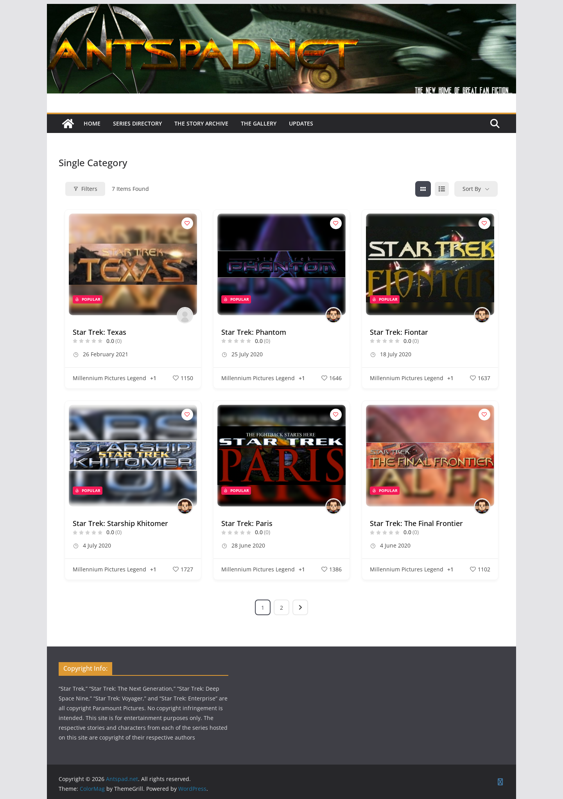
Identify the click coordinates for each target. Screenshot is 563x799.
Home (92, 123)
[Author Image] (185, 315)
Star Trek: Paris (247, 523)
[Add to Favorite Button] (187, 223)
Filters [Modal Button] (85, 188)
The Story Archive (201, 123)
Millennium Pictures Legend (109, 378)
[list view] (442, 189)
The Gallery (258, 123)
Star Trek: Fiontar (399, 332)
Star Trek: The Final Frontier (416, 523)
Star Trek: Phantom (253, 332)
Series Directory (137, 123)
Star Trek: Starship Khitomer (120, 523)
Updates (301, 123)
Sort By (472, 188)
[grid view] (423, 189)
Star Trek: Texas (99, 332)
